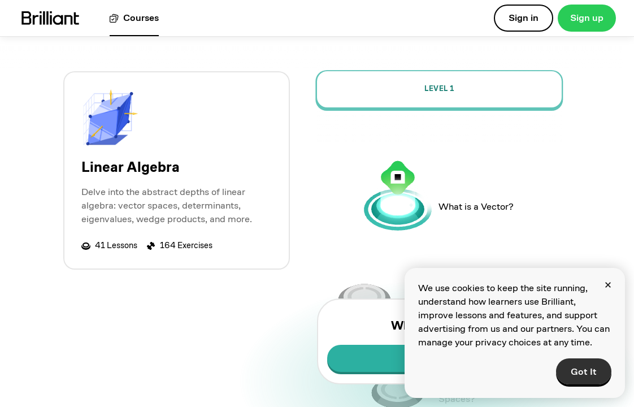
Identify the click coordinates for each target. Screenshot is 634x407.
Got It (584, 372)
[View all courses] (134, 18)
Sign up (586, 18)
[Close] (608, 284)
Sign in (524, 18)
